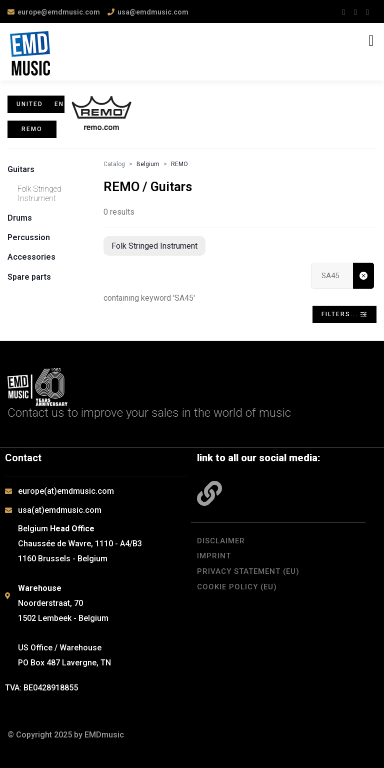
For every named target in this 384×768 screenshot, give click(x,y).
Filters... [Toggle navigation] (345, 314)
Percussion (29, 237)
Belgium (148, 164)
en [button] (59, 104)
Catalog (114, 164)
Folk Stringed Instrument (40, 193)
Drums (20, 218)
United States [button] (30, 104)
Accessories (32, 257)
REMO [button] (32, 129)
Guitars (21, 169)
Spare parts (29, 277)
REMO (179, 164)
